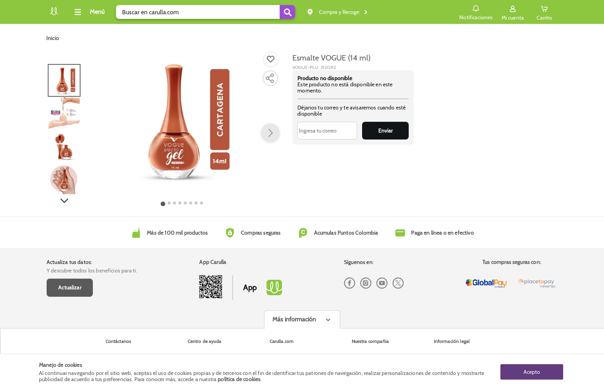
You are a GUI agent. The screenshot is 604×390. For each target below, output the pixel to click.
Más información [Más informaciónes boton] (294, 319)
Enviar (385, 130)
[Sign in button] (513, 12)
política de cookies (239, 379)
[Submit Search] (287, 12)
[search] (205, 12)
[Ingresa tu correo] (327, 131)
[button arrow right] (270, 133)
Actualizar (69, 287)
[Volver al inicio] (54, 14)
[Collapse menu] (88, 12)
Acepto (531, 371)
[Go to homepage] (52, 38)
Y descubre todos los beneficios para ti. (92, 270)
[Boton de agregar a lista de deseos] (271, 59)
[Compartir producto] (269, 78)
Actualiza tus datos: (69, 262)
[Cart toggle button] (544, 12)
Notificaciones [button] (476, 11)
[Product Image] (182, 119)
